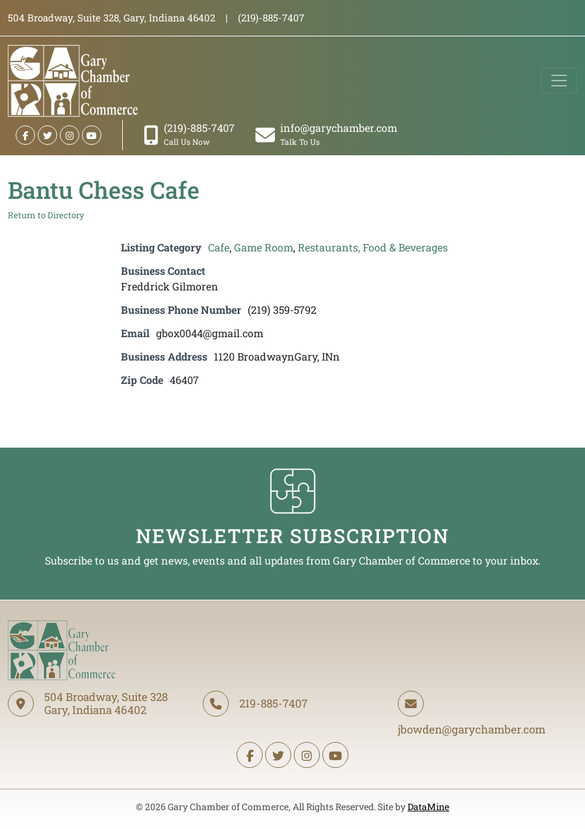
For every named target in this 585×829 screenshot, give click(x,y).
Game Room (263, 247)
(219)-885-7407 (189, 134)
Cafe (218, 247)
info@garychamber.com (326, 134)
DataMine (428, 806)
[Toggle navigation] (559, 81)
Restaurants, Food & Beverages (373, 247)
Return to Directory (46, 215)
